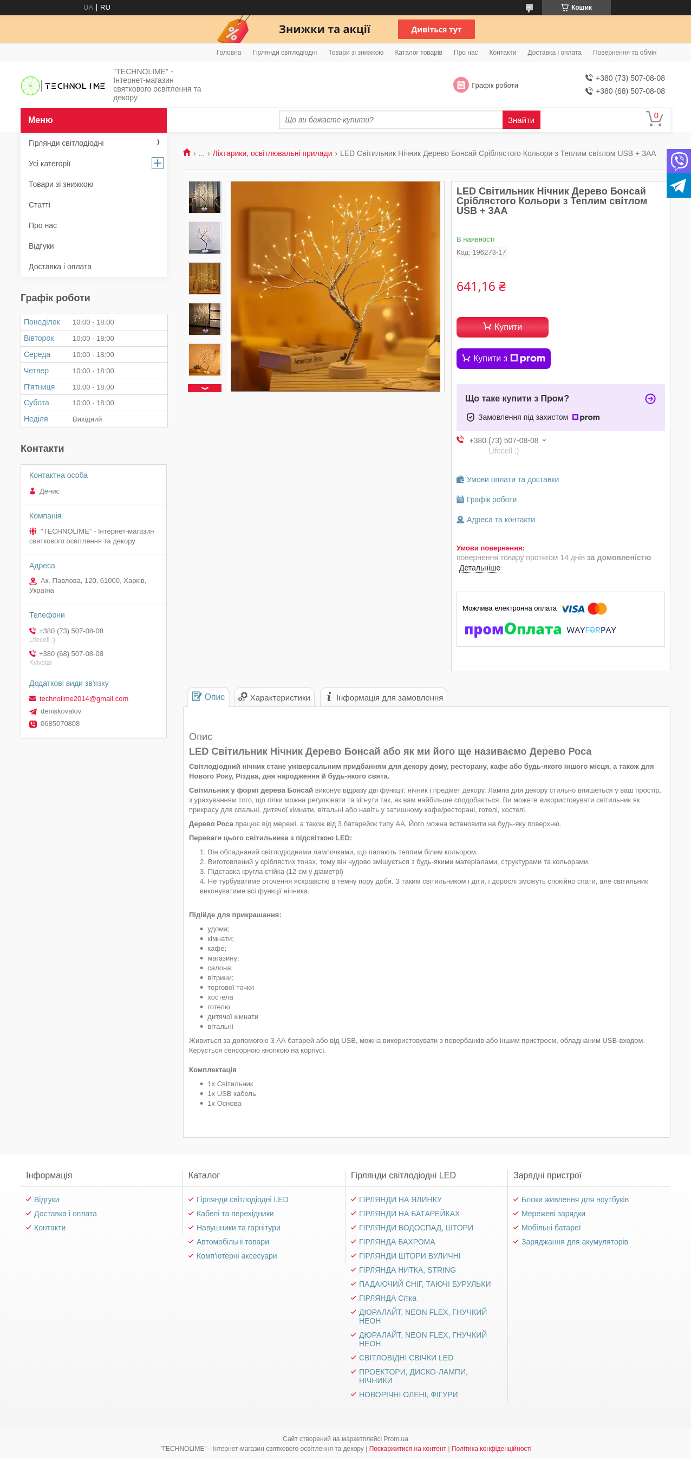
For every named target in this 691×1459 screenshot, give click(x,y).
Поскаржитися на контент (407, 1448)
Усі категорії (49, 163)
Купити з (509, 359)
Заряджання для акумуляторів (574, 1241)
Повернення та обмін (624, 52)
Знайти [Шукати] (521, 120)
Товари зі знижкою (355, 52)
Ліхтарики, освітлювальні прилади (273, 153)
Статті (39, 204)
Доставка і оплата (555, 52)
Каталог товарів (418, 52)
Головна (229, 52)
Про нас (466, 52)
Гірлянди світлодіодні (284, 52)
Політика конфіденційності (492, 1448)
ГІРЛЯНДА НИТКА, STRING (407, 1270)
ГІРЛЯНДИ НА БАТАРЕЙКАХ (409, 1213)
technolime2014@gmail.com (84, 699)
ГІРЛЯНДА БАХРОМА (397, 1241)
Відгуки (41, 246)
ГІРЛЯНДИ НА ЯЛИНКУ (400, 1199)
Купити (508, 327)
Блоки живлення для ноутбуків (575, 1199)
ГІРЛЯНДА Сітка (387, 1298)
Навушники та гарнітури (239, 1227)
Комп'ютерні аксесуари (237, 1256)
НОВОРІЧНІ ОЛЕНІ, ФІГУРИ (408, 1394)
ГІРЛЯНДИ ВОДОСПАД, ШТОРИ (416, 1227)
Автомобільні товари (233, 1241)
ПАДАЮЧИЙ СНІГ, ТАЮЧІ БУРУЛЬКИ (425, 1284)
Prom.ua (396, 1439)
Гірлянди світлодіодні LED (243, 1199)
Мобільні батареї (551, 1227)
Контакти (503, 52)
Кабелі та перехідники (235, 1213)
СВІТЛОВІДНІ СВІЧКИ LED (406, 1357)
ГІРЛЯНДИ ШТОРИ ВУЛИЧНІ (410, 1256)
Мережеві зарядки (553, 1213)
